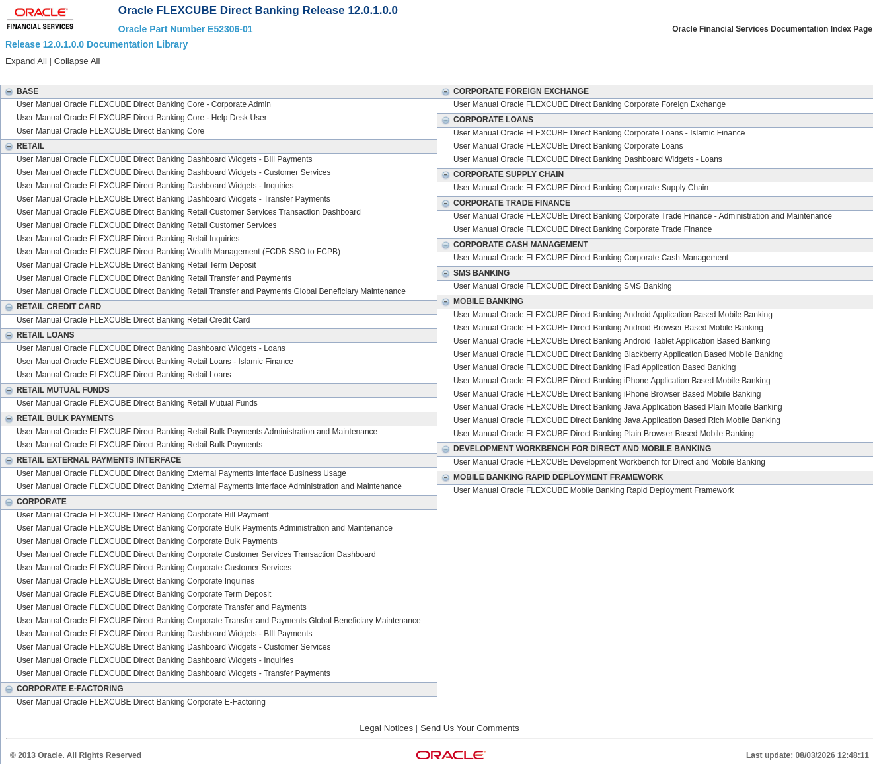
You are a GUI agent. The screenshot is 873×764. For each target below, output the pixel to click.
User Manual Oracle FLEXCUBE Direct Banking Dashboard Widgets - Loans (151, 348)
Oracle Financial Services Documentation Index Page (772, 29)
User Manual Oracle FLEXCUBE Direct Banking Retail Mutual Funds (137, 403)
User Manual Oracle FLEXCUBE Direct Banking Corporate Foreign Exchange (589, 104)
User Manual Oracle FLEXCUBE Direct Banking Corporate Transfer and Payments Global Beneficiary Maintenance (219, 620)
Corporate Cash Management (512, 244)
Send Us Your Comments (469, 728)
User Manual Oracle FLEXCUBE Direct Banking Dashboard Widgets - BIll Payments (165, 159)
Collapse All (77, 61)
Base (19, 91)
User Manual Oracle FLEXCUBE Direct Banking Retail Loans (124, 374)
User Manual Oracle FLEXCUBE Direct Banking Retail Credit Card (133, 320)
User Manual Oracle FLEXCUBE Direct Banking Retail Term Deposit (136, 265)
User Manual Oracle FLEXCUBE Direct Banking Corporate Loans (568, 146)
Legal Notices (386, 728)
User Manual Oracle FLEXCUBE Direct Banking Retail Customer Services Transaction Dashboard (189, 212)
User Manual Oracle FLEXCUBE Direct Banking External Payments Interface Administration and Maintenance (209, 486)
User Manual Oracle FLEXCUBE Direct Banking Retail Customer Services (146, 225)
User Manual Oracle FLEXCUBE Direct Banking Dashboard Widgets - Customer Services (174, 172)
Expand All (26, 61)
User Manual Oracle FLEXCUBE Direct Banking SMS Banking (562, 286)
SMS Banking (473, 273)
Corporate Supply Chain (500, 174)
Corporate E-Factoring (62, 688)
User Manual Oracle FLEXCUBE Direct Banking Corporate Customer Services (154, 567)
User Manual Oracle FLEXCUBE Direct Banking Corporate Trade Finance (582, 229)
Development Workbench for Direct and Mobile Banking (574, 448)
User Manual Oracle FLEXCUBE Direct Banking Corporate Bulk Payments (147, 541)
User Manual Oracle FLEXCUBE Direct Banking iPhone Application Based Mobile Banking (612, 380)
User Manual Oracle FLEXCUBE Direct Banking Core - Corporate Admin (144, 104)
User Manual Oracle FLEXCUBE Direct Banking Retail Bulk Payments (139, 444)
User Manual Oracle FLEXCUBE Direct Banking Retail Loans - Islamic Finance (155, 361)
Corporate (34, 501)
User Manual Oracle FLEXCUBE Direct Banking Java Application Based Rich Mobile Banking (616, 420)
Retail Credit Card (51, 306)
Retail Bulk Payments (57, 418)
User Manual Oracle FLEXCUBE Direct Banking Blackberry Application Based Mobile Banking (618, 354)
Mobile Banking (480, 301)
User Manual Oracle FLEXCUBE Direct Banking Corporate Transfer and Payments (162, 607)
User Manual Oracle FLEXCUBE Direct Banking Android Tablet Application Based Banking (611, 341)
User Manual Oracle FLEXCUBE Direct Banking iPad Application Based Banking (594, 367)
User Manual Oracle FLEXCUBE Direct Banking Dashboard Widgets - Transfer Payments (173, 199)
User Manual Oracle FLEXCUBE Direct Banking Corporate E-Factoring (141, 702)
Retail (22, 146)
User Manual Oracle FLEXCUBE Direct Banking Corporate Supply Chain (580, 187)
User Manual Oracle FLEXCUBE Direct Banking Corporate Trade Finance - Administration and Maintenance (642, 216)
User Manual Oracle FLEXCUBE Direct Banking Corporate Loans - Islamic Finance (599, 132)
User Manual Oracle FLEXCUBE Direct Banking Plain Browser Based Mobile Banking (603, 433)
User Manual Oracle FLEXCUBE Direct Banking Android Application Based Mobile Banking (613, 314)
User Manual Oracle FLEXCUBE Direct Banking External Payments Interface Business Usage (181, 473)
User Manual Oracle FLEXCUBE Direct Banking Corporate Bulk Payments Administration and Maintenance (205, 528)
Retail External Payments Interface (91, 460)
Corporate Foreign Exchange (513, 91)
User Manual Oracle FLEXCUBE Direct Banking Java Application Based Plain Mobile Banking (617, 407)
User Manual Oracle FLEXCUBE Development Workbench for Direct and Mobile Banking (609, 462)
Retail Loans (38, 335)
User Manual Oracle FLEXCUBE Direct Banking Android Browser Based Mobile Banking (608, 327)
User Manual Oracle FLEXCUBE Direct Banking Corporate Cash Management (590, 257)
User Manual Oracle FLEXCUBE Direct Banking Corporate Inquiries (135, 581)
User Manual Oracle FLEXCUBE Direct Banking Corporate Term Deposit (144, 594)
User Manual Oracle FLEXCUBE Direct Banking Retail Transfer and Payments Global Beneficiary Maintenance (211, 291)
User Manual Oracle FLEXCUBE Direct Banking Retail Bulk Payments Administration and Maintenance (197, 431)
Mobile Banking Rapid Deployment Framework (550, 477)
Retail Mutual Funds (55, 390)
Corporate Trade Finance (503, 203)
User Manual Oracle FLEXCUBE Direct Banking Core (110, 130)
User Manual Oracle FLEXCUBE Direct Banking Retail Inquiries (128, 238)
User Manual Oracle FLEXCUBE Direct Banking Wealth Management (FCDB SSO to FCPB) (178, 251)
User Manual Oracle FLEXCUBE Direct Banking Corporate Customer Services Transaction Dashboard (196, 554)
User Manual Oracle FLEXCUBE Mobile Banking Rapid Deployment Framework (593, 490)
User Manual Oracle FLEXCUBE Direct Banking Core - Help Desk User (142, 117)
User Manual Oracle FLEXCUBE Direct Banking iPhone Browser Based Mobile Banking (607, 394)
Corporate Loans (485, 119)
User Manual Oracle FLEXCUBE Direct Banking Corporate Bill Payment (142, 514)
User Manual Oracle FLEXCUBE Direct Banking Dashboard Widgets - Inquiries (155, 185)
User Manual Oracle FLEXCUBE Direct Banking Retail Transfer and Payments (154, 278)
